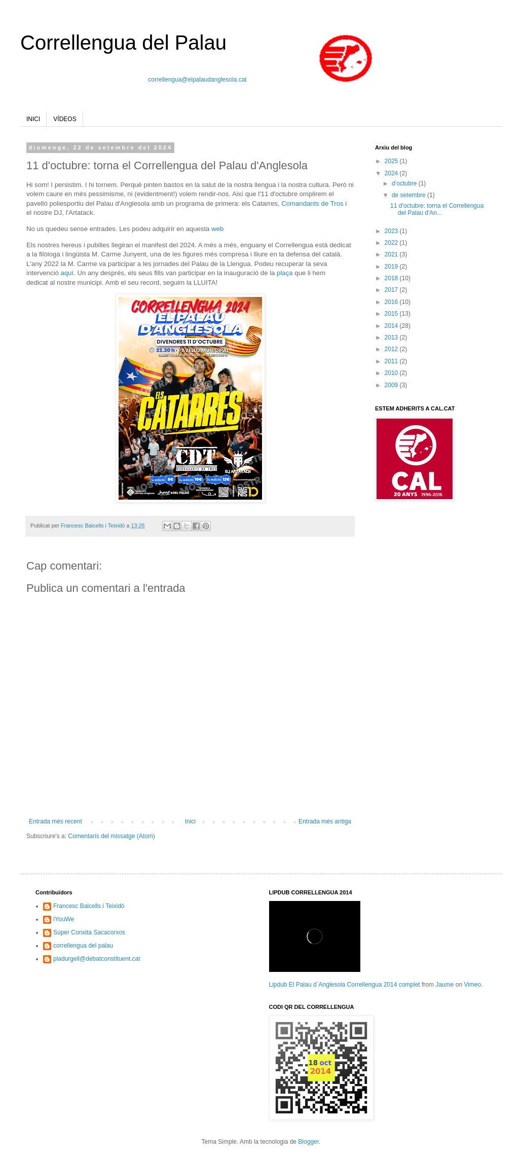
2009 (392, 385)
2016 (392, 302)
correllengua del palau (83, 945)
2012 (392, 349)
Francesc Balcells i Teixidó (89, 906)
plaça (285, 273)
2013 (392, 337)
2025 (392, 161)
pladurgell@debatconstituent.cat (96, 958)
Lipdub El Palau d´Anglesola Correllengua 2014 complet (344, 984)
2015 (392, 313)
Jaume (444, 984)
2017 (392, 289)
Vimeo (472, 984)
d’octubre (405, 183)
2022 (392, 242)
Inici (190, 821)
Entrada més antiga (325, 821)
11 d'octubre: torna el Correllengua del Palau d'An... (436, 209)
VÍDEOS (64, 119)
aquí (66, 273)
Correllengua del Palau (123, 42)
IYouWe (63, 919)
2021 (392, 254)
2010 (392, 373)
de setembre (409, 195)
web (217, 229)
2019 (392, 266)
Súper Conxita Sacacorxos (89, 932)
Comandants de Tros (312, 203)
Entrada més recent (55, 821)
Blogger (308, 1141)
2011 (392, 361)
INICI (33, 119)
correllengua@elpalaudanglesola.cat (197, 79)
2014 (392, 325)
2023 (392, 231)
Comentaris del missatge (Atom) (111, 836)
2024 (392, 173)
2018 (392, 278)
